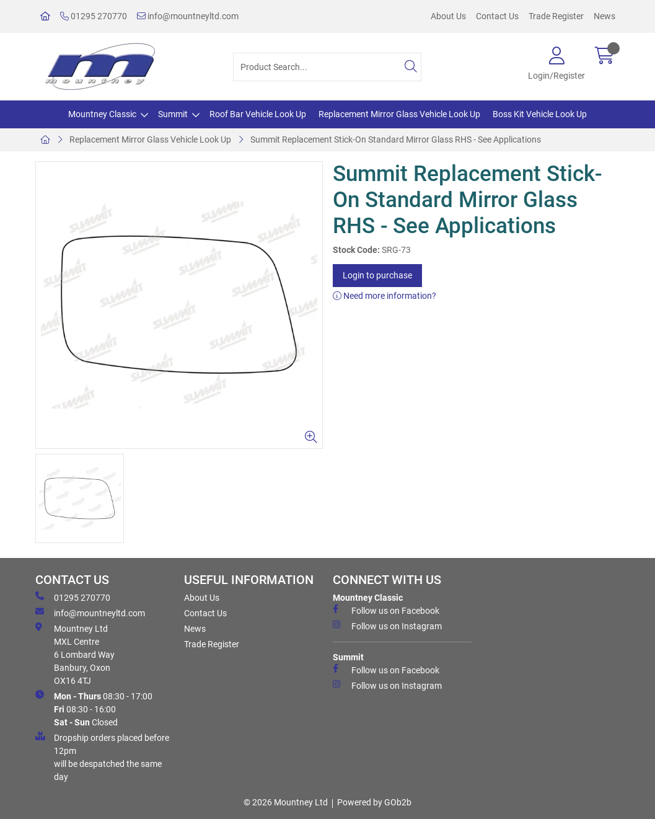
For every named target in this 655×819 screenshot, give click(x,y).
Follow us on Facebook (386, 610)
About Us (448, 16)
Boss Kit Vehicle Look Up (540, 114)
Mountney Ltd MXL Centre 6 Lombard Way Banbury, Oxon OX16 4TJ (75, 654)
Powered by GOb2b (374, 802)
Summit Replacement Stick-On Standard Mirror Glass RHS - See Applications (395, 139)
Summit (173, 114)
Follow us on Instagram (387, 625)
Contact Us (497, 16)
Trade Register (556, 16)
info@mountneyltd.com (188, 16)
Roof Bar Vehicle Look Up (257, 114)
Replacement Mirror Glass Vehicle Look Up (399, 114)
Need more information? (384, 296)
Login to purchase (377, 275)
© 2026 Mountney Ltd (286, 802)
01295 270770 (93, 16)
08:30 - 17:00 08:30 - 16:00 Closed (93, 708)
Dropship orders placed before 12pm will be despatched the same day (102, 757)
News (604, 16)
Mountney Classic (102, 114)
